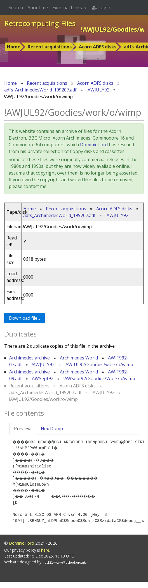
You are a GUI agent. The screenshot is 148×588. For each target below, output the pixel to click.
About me (37, 7)
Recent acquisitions (50, 47)
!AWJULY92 (98, 90)
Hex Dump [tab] (52, 428)
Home (13, 47)
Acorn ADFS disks (97, 47)
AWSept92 (42, 378)
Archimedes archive (29, 358)
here (45, 556)
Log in (101, 7)
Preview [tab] (22, 428)
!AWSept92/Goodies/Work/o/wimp (99, 378)
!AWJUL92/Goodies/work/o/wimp (99, 364)
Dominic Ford (94, 145)
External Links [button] (67, 7)
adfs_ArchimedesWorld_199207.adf (40, 90)
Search (16, 7)
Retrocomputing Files (40, 23)
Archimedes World (79, 358)
